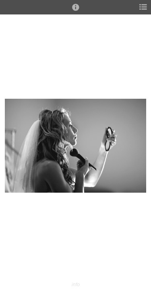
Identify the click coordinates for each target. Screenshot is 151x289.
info (76, 284)
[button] (76, 11)
